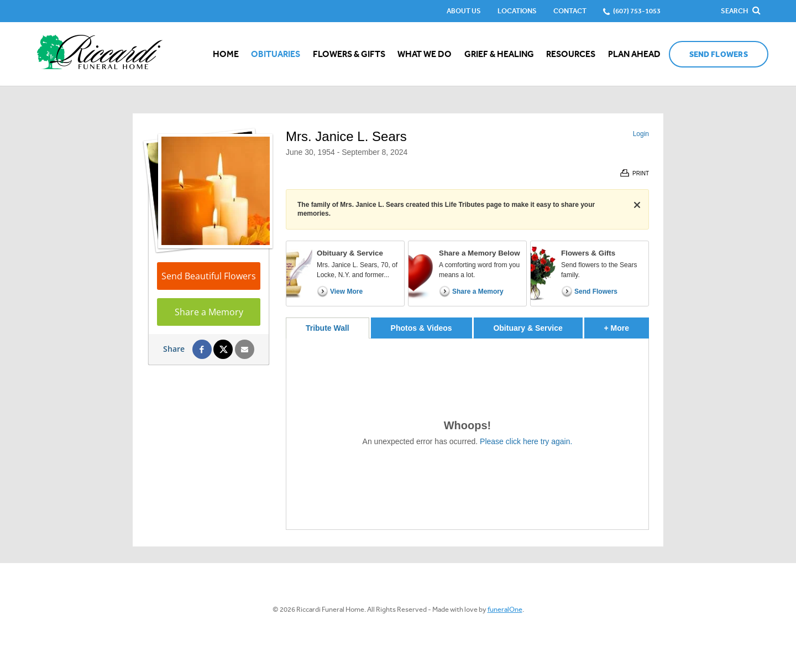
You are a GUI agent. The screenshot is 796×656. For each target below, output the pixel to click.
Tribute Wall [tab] (327, 328)
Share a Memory (209, 312)
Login (641, 134)
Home (226, 54)
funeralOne (505, 609)
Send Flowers (718, 54)
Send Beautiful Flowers (208, 276)
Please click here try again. (526, 441)
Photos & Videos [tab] (421, 328)
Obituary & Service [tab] (527, 328)
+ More (626, 324)
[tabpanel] (467, 434)
